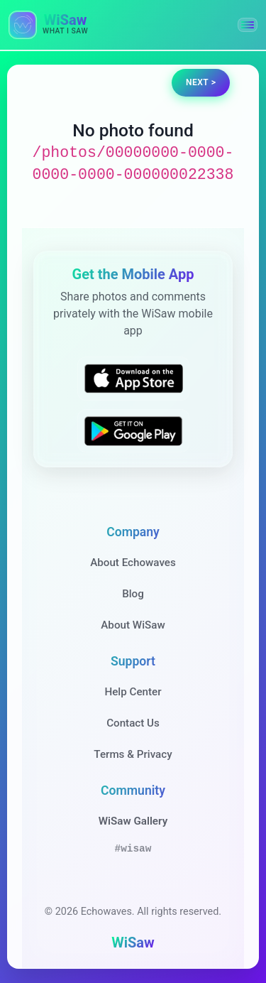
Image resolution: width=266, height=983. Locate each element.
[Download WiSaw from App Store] (133, 379)
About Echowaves (133, 562)
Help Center (132, 691)
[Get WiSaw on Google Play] (133, 430)
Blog (133, 593)
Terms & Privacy (133, 754)
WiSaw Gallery (133, 821)
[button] (247, 25)
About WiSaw (133, 625)
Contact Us (133, 723)
